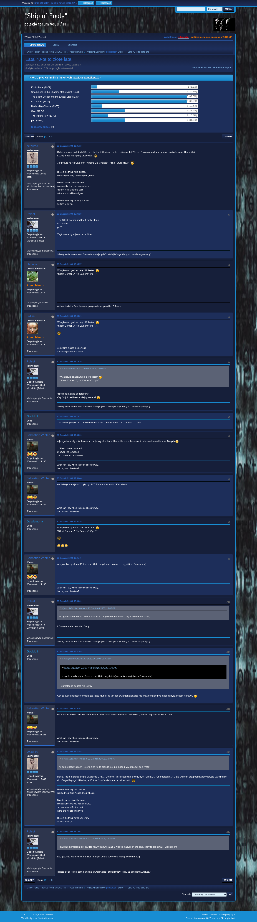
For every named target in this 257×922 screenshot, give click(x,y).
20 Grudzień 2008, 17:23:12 (69, 416)
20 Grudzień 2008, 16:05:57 (69, 264)
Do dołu (29, 137)
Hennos (32, 264)
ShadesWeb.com (45, 918)
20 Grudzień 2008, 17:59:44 (69, 478)
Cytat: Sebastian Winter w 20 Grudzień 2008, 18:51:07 (88, 838)
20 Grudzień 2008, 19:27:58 (69, 751)
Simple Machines (45, 915)
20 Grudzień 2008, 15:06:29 (69, 214)
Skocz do (186, 894)
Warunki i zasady (217, 915)
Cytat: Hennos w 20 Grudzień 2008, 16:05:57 (84, 368)
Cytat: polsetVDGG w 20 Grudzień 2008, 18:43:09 (86, 658)
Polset (31, 214)
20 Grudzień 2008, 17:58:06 (69, 435)
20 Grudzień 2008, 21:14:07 (69, 831)
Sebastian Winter (38, 435)
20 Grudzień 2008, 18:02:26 (69, 521)
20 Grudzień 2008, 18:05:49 (69, 558)
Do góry (29, 880)
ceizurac (32, 146)
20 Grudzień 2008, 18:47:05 (69, 651)
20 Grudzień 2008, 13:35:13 (69, 146)
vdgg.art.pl (183, 37)
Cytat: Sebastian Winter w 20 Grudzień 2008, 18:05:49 (88, 608)
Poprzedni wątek (201, 67)
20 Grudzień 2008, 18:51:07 (69, 708)
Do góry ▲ (231, 915)
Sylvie (121, 52)
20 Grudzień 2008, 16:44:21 (69, 316)
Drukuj (228, 137)
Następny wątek (222, 67)
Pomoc (205, 915)
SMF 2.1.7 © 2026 (29, 915)
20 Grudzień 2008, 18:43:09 (69, 601)
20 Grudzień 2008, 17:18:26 (69, 361)
